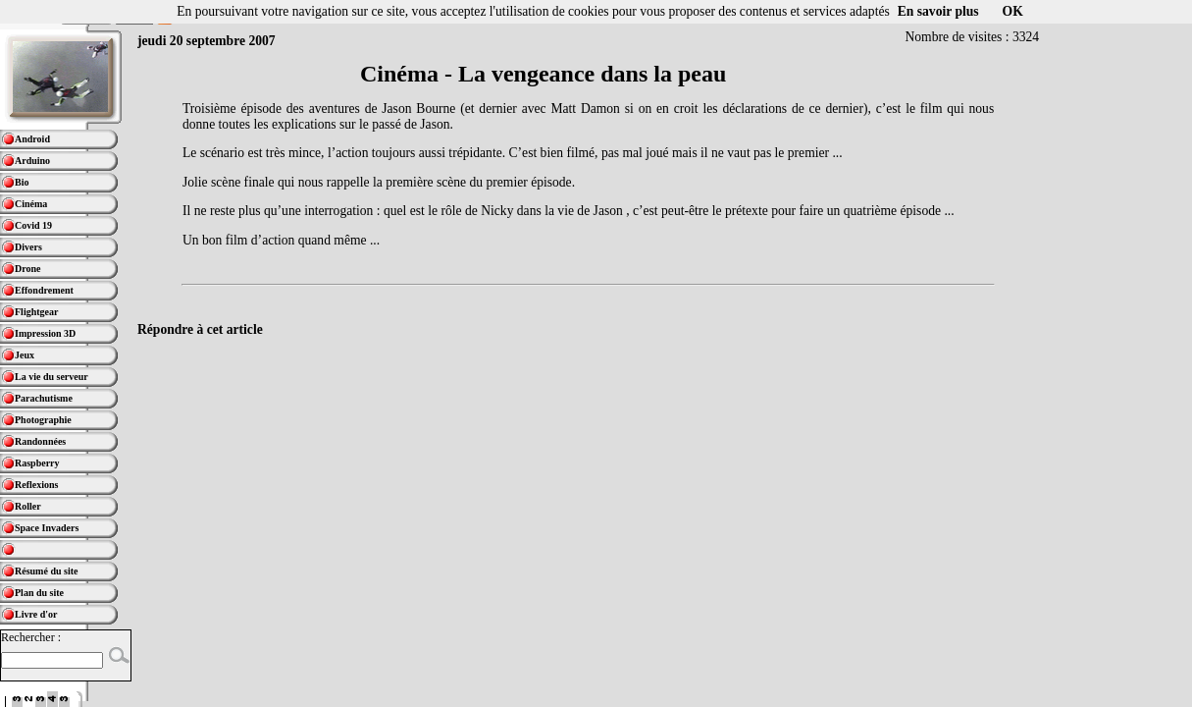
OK (1013, 11)
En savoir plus (938, 11)
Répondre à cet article (200, 329)
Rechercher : (31, 637)
